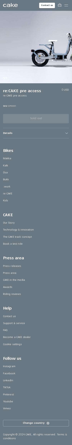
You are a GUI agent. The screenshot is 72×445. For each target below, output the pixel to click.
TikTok (7, 387)
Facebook (9, 373)
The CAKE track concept (17, 236)
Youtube (8, 401)
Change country (36, 423)
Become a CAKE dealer (17, 337)
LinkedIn (8, 380)
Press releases (12, 266)
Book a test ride (13, 243)
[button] (36, 133)
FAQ (5, 330)
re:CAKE (7, 193)
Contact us (47, 5)
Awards (7, 287)
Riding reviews (12, 294)
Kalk (5, 165)
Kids (5, 200)
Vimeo (7, 408)
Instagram (9, 366)
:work (7, 186)
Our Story (9, 222)
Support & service (14, 323)
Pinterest (8, 394)
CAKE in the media (14, 279)
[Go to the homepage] (10, 5)
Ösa (5, 172)
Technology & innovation (18, 229)
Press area (9, 272)
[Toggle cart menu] (59, 5)
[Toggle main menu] (66, 5)
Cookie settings (12, 344)
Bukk (6, 179)
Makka (7, 158)
